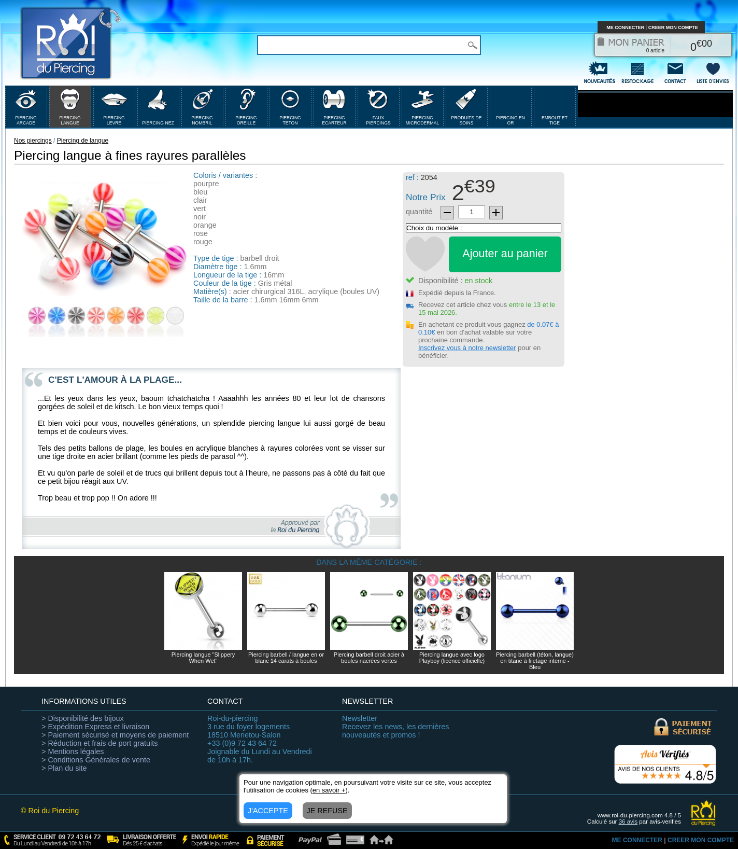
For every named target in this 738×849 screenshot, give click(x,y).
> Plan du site (64, 768)
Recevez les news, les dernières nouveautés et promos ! (395, 726)
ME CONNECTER (625, 27)
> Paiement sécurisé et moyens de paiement (115, 735)
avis (628, 821)
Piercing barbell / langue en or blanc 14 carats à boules (286, 657)
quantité (419, 211)
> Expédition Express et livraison (95, 726)
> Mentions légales (72, 751)
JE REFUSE (327, 810)
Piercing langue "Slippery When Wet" (203, 657)
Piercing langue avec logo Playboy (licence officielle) (452, 657)
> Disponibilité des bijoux (82, 718)
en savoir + (329, 790)
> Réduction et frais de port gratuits (99, 743)
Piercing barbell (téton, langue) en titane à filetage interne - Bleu (535, 660)
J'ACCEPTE (268, 810)
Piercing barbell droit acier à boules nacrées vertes (369, 657)
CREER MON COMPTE (673, 27)
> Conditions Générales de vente (95, 760)
